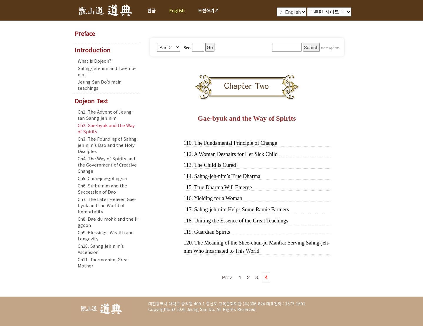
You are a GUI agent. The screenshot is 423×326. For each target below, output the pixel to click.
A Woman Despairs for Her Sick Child (235, 154)
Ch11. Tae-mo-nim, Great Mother (103, 262)
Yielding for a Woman (218, 198)
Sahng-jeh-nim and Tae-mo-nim (107, 71)
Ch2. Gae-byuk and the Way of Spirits (106, 128)
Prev (227, 277)
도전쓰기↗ (208, 10)
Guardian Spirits (212, 232)
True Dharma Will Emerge (223, 187)
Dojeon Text (91, 101)
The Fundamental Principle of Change (235, 143)
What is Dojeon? (94, 61)
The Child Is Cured (215, 165)
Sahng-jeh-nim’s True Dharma (227, 176)
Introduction (93, 50)
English (176, 10)
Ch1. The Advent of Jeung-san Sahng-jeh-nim (105, 115)
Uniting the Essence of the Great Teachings (241, 221)
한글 (151, 10)
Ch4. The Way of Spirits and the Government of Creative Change (107, 164)
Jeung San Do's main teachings (99, 85)
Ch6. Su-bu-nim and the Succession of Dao (102, 188)
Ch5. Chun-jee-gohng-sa (102, 178)
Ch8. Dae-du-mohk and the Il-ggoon (108, 222)
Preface (85, 33)
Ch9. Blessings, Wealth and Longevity (106, 235)
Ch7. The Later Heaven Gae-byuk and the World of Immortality (107, 205)
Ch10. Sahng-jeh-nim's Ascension (101, 249)
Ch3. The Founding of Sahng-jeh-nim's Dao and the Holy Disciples (108, 145)
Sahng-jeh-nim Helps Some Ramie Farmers (241, 209)
